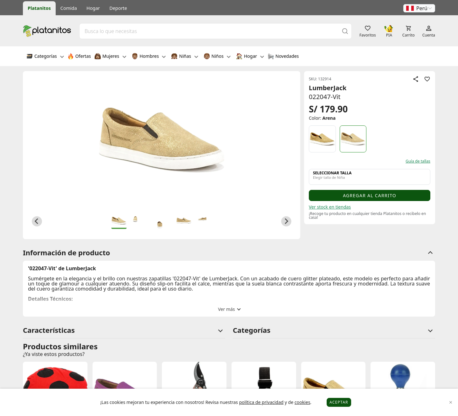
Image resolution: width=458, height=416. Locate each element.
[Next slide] (286, 221)
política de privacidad (261, 402)
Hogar (93, 8)
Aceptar (339, 402)
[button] (419, 8)
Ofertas (79, 57)
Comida (68, 8)
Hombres (149, 57)
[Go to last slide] (37, 221)
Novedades (283, 57)
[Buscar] (345, 31)
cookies (302, 402)
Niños (217, 57)
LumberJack (328, 88)
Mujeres (110, 57)
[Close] (451, 402)
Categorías (45, 57)
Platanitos (39, 8)
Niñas (184, 57)
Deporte (118, 8)
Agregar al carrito (369, 195)
